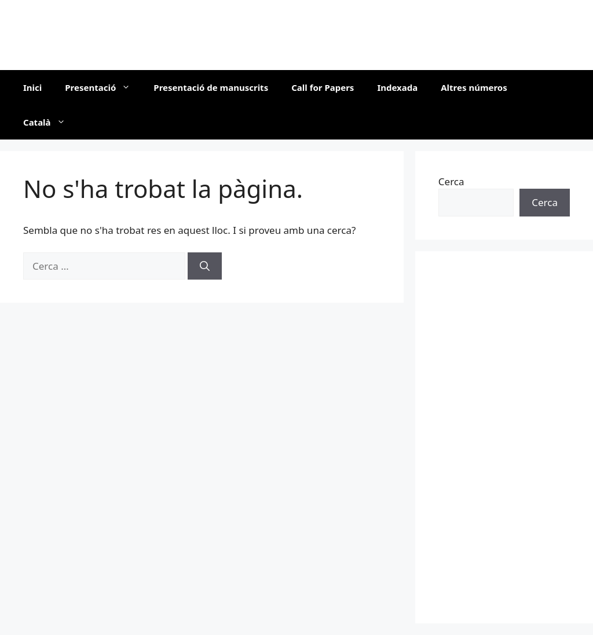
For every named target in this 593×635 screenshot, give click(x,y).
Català (50, 122)
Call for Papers (322, 87)
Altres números (474, 87)
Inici (32, 87)
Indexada (397, 87)
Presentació (103, 87)
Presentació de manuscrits (210, 87)
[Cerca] (205, 266)
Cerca (451, 181)
